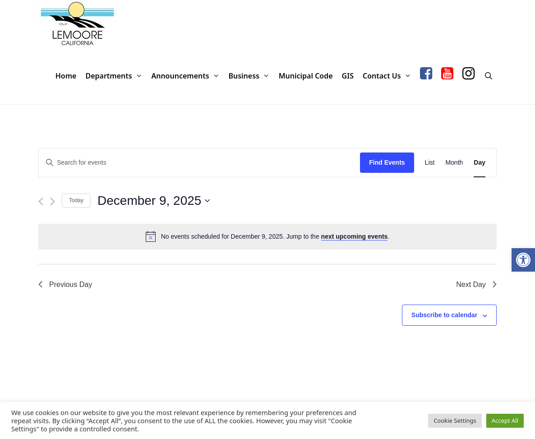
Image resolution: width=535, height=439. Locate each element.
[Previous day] (40, 201)
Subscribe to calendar (444, 315)
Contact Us (389, 76)
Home (66, 76)
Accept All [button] (505, 420)
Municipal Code (306, 76)
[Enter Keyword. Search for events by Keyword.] (199, 162)
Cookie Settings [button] (455, 420)
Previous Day (65, 284)
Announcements (187, 76)
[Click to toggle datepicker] (153, 201)
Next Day (476, 284)
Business (251, 76)
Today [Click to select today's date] (76, 200)
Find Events (387, 162)
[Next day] (52, 201)
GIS (348, 76)
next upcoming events (354, 236)
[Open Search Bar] (488, 76)
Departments (116, 76)
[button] (523, 260)
